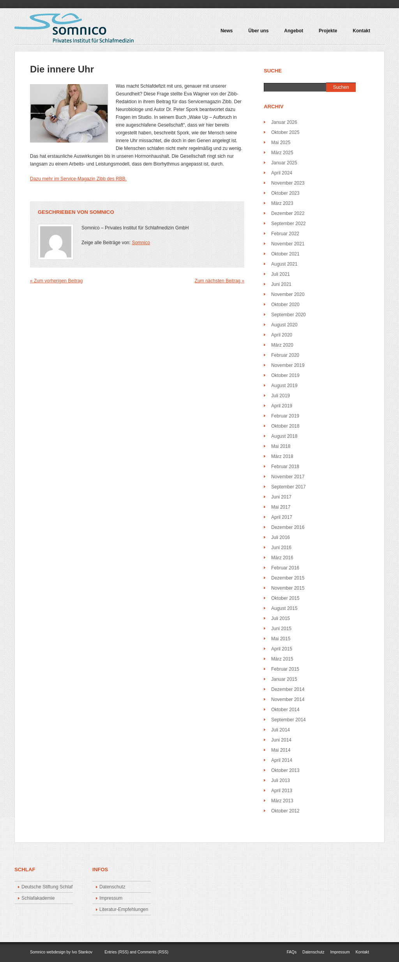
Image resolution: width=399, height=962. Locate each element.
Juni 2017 (281, 497)
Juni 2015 (281, 628)
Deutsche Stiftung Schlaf (46, 887)
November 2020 (287, 294)
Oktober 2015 (285, 598)
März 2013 (282, 800)
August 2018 (284, 436)
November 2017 (287, 476)
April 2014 (281, 760)
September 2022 (288, 223)
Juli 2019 (280, 395)
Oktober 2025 (285, 132)
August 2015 (284, 608)
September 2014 (288, 719)
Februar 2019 (285, 416)
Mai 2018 (280, 446)
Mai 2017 (280, 507)
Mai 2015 (280, 638)
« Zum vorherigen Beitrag (56, 281)
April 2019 (281, 406)
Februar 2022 (285, 233)
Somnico (102, 212)
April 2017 (281, 517)
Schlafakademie (38, 898)
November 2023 (287, 183)
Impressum (110, 898)
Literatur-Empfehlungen (123, 909)
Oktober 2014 (285, 709)
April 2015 (281, 649)
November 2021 (287, 244)
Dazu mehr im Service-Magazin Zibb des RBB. (78, 178)
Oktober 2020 (285, 304)
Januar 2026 (284, 122)
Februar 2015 (285, 669)
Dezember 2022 (287, 213)
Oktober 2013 (285, 770)
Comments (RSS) (153, 952)
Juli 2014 (280, 730)
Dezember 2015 (287, 578)
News (227, 30)
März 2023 (282, 203)
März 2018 (282, 456)
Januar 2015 (284, 679)
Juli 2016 (280, 537)
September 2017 (288, 487)
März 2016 (282, 557)
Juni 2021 (281, 284)
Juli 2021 (280, 274)
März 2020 (282, 345)
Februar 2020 (285, 355)
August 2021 (284, 264)
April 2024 (281, 173)
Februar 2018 (285, 466)
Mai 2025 (280, 142)
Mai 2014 (280, 750)
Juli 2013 (280, 780)
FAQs (292, 952)
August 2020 (284, 325)
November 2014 (287, 699)
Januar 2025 (284, 163)
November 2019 (287, 365)
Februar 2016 (285, 568)
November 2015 (287, 588)
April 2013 (281, 790)
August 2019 (284, 385)
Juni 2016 (281, 547)
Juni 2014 (281, 740)
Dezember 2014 (287, 689)
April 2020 (281, 335)
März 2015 (282, 659)
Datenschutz (112, 887)
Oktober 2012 (285, 811)
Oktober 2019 (285, 375)
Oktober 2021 (285, 254)
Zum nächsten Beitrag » (219, 281)
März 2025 (282, 152)
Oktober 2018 (285, 426)
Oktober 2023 (285, 193)
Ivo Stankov (82, 952)
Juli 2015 (280, 618)
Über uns (258, 30)
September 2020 (288, 314)
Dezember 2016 (287, 527)
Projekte (326, 33)
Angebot (291, 33)
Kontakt (361, 30)
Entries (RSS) (116, 952)
